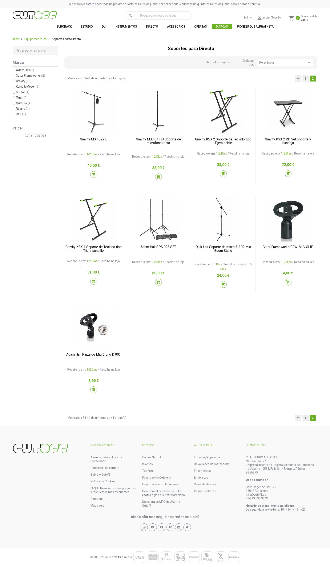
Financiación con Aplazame (160, 484)
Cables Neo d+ (151, 457)
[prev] (298, 78)
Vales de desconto (206, 484)
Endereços (201, 477)
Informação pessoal (207, 457)
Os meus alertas (205, 491)
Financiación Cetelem (156, 477)
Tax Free (148, 470)
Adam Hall (25, 70)
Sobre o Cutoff (100, 474)
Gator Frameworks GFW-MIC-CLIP (288, 247)
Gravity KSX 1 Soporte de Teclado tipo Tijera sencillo (93, 249)
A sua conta (203, 445)
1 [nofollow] (306, 78)
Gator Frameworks (30, 75)
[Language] (247, 17)
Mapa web (97, 505)
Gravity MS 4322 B (93, 139)
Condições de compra (104, 468)
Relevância (285, 63)
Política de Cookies (102, 481)
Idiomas (147, 464)
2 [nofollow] (313, 78)
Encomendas (203, 470)
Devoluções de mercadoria (211, 464)
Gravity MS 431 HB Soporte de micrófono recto (158, 141)
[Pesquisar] (158, 15)
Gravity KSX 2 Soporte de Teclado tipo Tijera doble (223, 141)
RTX (21, 114)
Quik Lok (24, 103)
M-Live (22, 92)
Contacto (96, 498)
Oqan (22, 97)
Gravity (23, 81)
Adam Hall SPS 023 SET (158, 247)
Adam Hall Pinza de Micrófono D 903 (93, 354)
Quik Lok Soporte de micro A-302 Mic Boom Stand (223, 249)
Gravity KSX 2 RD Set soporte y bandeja (288, 141)
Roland (23, 108)
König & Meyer (27, 86)
